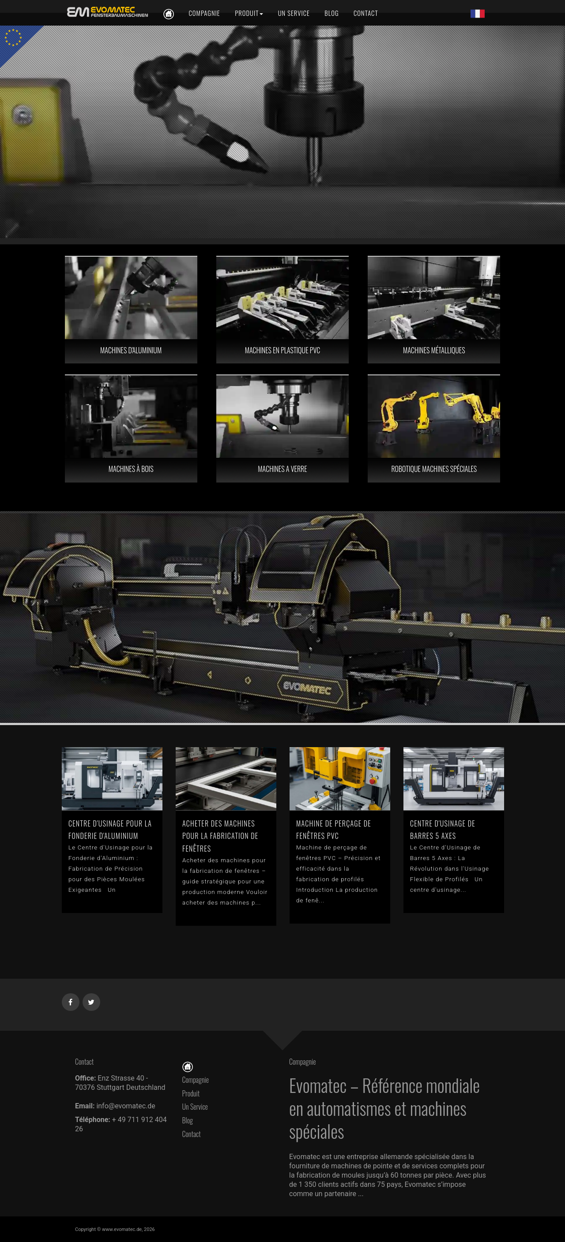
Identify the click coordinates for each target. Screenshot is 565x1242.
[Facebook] (71, 1000)
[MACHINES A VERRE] (282, 428)
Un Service (195, 1106)
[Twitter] (92, 1000)
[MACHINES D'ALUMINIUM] (131, 310)
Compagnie (195, 1079)
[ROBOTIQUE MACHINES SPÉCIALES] (434, 428)
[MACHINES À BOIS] (131, 428)
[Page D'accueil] (187, 1066)
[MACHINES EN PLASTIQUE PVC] (282, 310)
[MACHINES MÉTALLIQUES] (434, 310)
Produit (191, 1093)
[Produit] (249, 13)
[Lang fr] (478, 13)
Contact (193, 1134)
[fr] (106, 12)
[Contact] (365, 13)
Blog (187, 1120)
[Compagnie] (204, 13)
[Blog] (331, 13)
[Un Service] (293, 13)
